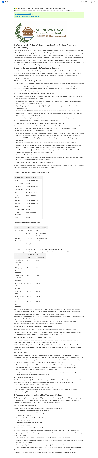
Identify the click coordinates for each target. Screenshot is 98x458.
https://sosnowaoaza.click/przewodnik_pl (27, 16)
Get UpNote (84, 2)
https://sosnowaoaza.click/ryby (24, 14)
